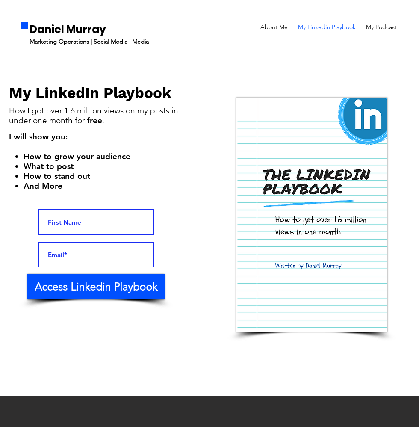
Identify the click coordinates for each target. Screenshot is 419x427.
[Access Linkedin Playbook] (96, 286)
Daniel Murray (68, 29)
